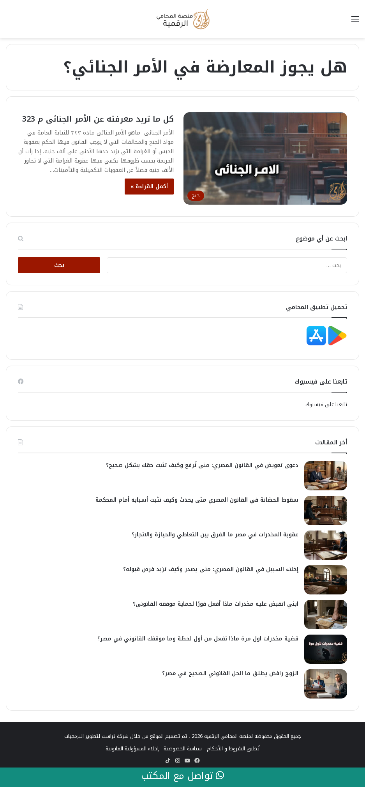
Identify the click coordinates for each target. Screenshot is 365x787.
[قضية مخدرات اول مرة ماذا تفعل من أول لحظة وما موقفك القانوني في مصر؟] (325, 649)
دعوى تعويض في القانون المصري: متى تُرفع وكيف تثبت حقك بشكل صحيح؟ (202, 465)
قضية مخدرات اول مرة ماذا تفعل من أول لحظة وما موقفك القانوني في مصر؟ (197, 638)
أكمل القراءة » (149, 186)
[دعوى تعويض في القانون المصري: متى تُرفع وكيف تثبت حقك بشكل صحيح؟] (325, 475)
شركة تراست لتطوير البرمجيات (96, 736)
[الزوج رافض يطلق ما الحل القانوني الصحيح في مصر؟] (325, 684)
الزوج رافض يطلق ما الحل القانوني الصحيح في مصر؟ (230, 673)
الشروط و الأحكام (226, 748)
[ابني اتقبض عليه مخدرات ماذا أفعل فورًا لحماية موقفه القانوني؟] (325, 614)
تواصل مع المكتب (182, 776)
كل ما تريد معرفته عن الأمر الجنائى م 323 (98, 118)
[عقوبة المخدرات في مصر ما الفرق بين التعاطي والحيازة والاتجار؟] (325, 545)
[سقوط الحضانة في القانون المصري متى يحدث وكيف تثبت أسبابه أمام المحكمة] (325, 510)
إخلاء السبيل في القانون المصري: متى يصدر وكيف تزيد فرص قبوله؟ (210, 569)
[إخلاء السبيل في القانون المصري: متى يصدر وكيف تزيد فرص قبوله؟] (325, 579)
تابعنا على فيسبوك (326, 404)
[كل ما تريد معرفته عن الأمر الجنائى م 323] (265, 158)
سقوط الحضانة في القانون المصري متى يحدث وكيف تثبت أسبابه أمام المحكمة (196, 500)
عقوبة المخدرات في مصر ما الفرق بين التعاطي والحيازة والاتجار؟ (215, 534)
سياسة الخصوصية (183, 748)
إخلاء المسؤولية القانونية (132, 748)
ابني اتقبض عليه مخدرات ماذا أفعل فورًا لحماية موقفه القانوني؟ (215, 604)
